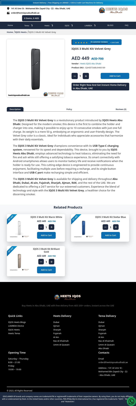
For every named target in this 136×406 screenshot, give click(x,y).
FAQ (126, 25)
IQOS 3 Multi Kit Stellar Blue (110, 217)
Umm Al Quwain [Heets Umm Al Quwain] (61, 344)
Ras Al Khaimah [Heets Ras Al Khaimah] (61, 340)
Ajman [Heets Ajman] (56, 325)
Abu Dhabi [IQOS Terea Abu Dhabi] (103, 348)
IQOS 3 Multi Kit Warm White (46, 217)
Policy (69, 109)
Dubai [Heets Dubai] (56, 322)
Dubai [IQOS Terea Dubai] (101, 322)
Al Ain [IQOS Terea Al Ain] (101, 337)
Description (15, 109)
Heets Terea (14, 333)
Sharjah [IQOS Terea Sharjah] (102, 329)
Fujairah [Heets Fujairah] (57, 333)
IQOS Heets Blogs (17, 322)
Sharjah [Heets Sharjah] (57, 329)
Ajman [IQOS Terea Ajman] (101, 325)
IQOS (69, 25)
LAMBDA (90, 25)
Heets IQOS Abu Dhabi (90, 63)
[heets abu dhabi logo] (114, 10)
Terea (28, 25)
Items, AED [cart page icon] (31, 18)
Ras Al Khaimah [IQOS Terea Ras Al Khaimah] (106, 340)
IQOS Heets (21, 32)
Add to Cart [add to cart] (114, 76)
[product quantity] (80, 76)
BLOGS (110, 25)
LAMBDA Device (16, 325)
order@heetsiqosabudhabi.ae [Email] (113, 362)
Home (10, 25)
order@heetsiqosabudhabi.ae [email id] (23, 12)
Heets (48, 25)
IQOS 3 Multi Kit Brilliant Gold (46, 250)
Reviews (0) (121, 109)
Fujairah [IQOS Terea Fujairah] (102, 333)
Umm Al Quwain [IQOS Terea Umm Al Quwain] (106, 344)
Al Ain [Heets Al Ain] (56, 337)
